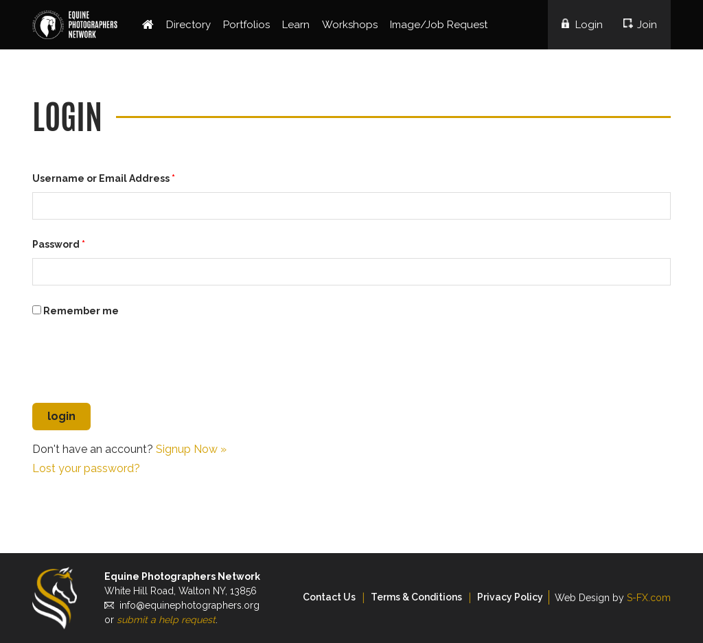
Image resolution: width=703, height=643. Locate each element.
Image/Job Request (438, 25)
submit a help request (166, 619)
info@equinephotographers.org (189, 605)
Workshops (350, 25)
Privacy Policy (510, 597)
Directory (188, 25)
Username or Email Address (103, 178)
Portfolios (246, 25)
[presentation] (136, 362)
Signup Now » (191, 449)
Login (589, 25)
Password (58, 244)
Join (647, 25)
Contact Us (329, 597)
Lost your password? (86, 468)
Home (148, 25)
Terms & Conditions (416, 597)
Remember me (75, 310)
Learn (296, 25)
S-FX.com (649, 597)
